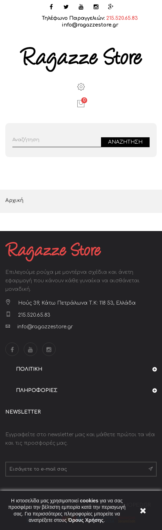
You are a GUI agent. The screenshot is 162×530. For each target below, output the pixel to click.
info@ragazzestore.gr (90, 25)
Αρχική (14, 200)
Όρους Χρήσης (86, 520)
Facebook (12, 349)
